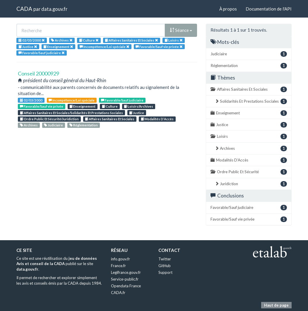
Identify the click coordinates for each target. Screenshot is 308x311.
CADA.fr (118, 292)
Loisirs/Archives (138, 106)
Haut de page (276, 305)
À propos (228, 8)
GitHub (164, 265)
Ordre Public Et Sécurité (249, 172)
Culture (110, 106)
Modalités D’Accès (157, 119)
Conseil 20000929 (38, 73)
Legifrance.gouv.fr (126, 272)
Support (165, 272)
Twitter (164, 259)
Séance (181, 30)
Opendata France (126, 285)
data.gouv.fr (54, 9)
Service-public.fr (124, 279)
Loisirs (249, 136)
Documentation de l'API (269, 8)
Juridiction (251, 184)
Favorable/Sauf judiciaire (122, 100)
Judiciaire (53, 125)
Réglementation (83, 125)
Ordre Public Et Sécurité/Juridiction (49, 119)
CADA (24, 8)
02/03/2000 (31, 100)
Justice (136, 113)
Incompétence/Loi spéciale (72, 100)
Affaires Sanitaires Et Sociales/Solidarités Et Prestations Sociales (71, 113)
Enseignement (82, 106)
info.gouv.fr (120, 259)
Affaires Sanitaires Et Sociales (109, 119)
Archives (29, 125)
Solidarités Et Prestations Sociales (251, 101)
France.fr (118, 265)
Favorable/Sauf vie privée (41, 106)
